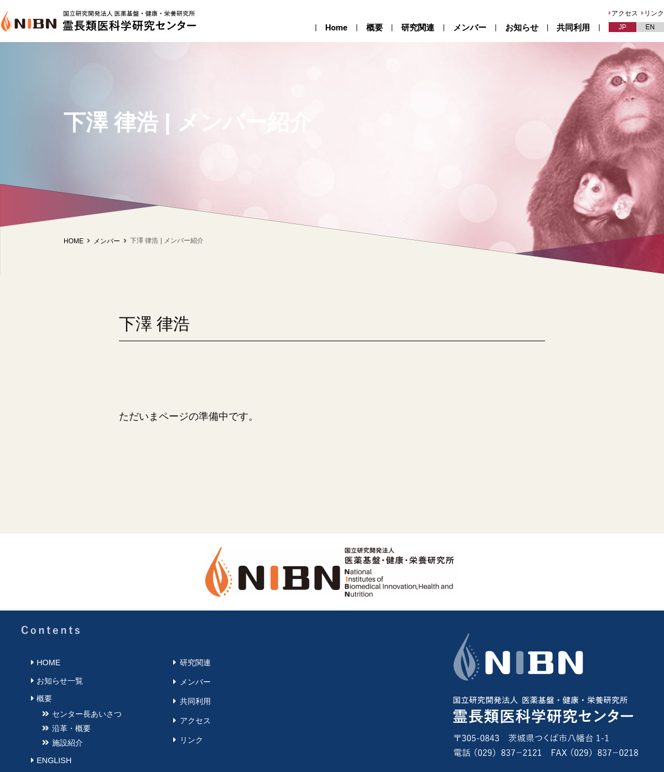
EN (650, 27)
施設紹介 (67, 742)
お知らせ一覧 (60, 680)
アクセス (624, 13)
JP (622, 27)
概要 (374, 28)
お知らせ (521, 28)
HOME (74, 241)
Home (336, 28)
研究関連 (417, 28)
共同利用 (573, 28)
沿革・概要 (71, 728)
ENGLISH (54, 760)
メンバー (469, 28)
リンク (654, 13)
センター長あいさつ (87, 714)
